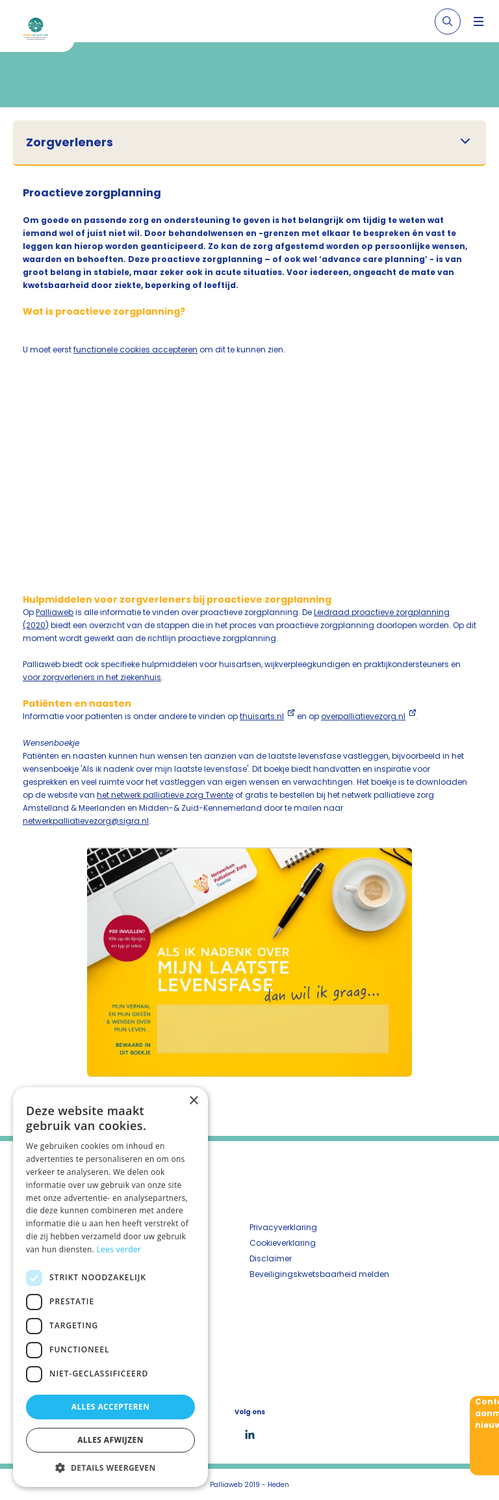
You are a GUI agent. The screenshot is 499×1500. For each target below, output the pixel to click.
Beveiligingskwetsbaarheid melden (319, 1274)
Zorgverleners (69, 142)
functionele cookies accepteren (135, 349)
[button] (110, 1467)
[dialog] (110, 1287)
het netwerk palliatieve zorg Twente (165, 794)
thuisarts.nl (262, 716)
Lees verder (119, 1249)
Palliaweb (54, 612)
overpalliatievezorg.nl (363, 716)
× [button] (193, 1101)
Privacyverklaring (283, 1227)
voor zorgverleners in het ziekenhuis (92, 677)
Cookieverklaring (283, 1242)
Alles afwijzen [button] (110, 1439)
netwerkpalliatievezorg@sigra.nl (86, 820)
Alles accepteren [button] (110, 1406)
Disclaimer (271, 1258)
